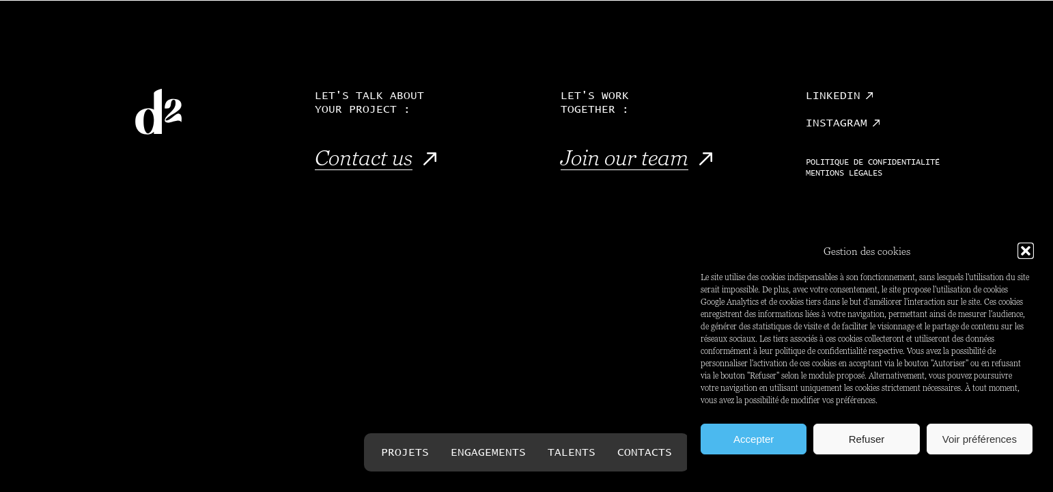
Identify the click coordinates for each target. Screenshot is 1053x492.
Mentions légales (844, 173)
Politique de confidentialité (873, 163)
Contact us (363, 158)
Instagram (836, 123)
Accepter (753, 439)
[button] (1026, 251)
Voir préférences (979, 439)
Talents (571, 452)
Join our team (624, 158)
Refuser (867, 439)
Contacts (644, 452)
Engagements (488, 452)
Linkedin (833, 95)
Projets (405, 452)
